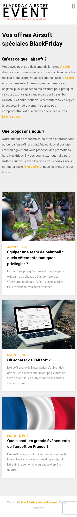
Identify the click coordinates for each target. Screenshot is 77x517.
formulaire (31, 167)
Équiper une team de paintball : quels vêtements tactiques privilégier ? (35, 258)
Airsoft (65, 67)
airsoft (69, 78)
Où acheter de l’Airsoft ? (29, 360)
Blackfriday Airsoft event (39, 502)
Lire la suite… (12, 117)
